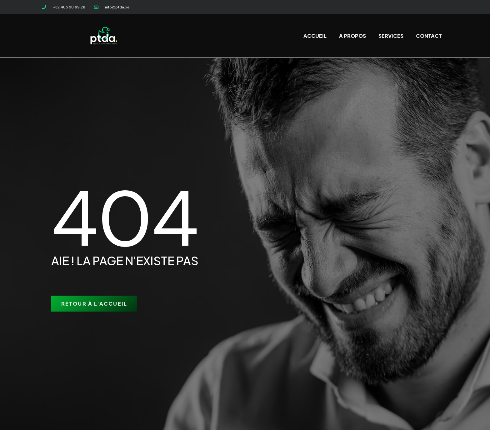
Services (390, 35)
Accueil (315, 35)
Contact (429, 35)
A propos (352, 35)
